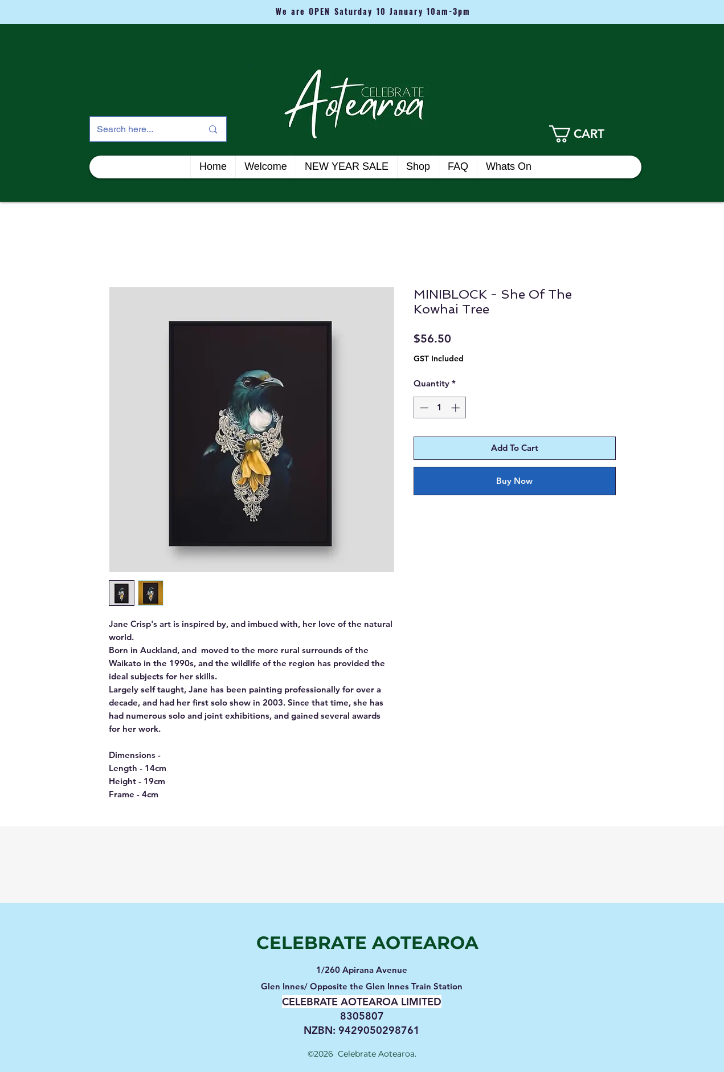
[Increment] (456, 407)
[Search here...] (141, 129)
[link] (592, 133)
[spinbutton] (439, 407)
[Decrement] (423, 407)
